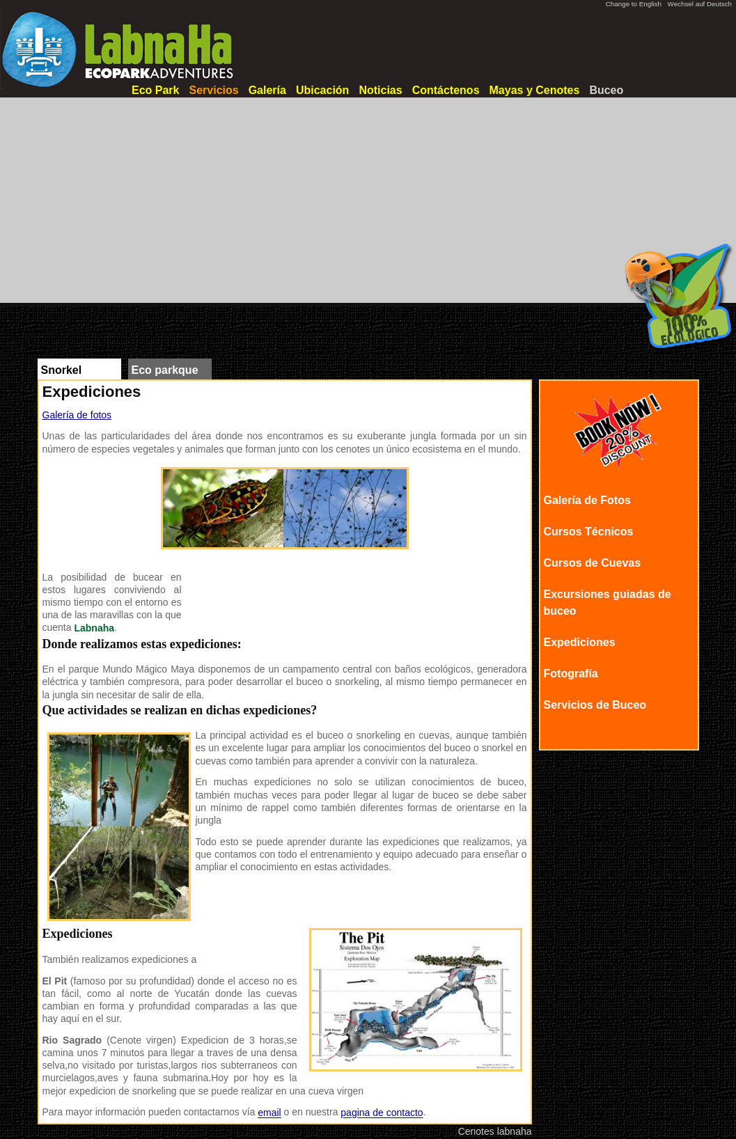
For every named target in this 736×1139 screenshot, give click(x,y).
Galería (267, 90)
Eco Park (155, 90)
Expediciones (580, 642)
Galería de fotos (77, 415)
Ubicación (322, 90)
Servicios (213, 90)
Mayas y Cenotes (535, 90)
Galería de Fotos (587, 500)
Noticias (380, 90)
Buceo (606, 90)
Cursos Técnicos (589, 531)
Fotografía (571, 674)
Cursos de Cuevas (592, 563)
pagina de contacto (381, 1113)
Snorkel (61, 370)
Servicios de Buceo (595, 705)
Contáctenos (446, 90)
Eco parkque (165, 370)
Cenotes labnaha (495, 1131)
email (269, 1113)
